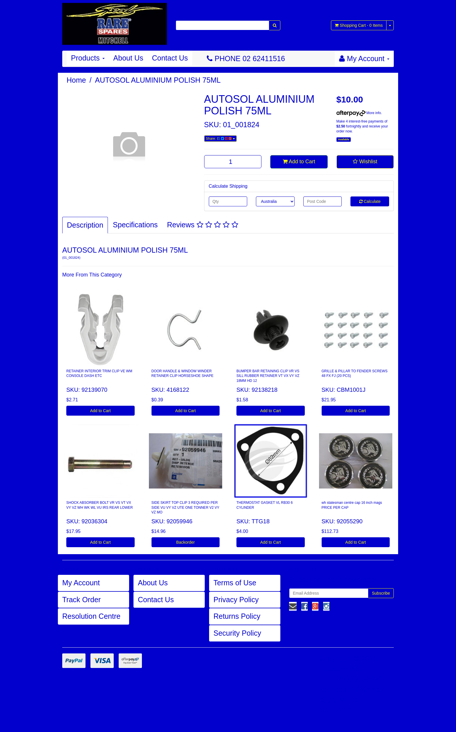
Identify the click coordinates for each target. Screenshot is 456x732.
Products (88, 58)
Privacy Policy (236, 599)
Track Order (81, 599)
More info (358, 113)
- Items (359, 25)
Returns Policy (236, 616)
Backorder (185, 542)
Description (85, 225)
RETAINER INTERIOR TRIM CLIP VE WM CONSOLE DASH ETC (99, 373)
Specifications (135, 225)
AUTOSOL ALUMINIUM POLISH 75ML (158, 80)
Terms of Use (234, 583)
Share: (220, 139)
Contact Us (170, 58)
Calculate (370, 201)
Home (76, 80)
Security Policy (237, 633)
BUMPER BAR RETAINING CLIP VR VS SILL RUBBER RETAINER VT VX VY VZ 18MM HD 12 (267, 376)
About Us (128, 58)
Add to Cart (299, 161)
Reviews (202, 225)
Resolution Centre (91, 616)
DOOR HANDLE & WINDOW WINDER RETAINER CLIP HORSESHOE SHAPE (183, 373)
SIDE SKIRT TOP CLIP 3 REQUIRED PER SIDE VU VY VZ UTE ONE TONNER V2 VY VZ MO (185, 508)
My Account (81, 583)
